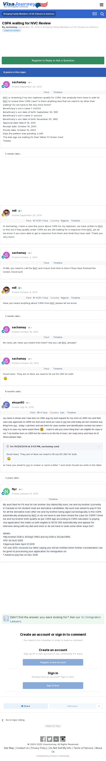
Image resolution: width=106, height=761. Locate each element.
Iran (62, 412)
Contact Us (22, 747)
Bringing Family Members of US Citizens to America (70, 27)
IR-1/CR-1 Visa (40, 220)
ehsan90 (18, 402)
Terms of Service (83, 747)
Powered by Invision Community (53, 756)
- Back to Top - (53, 726)
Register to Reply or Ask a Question (53, 60)
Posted (27, 86)
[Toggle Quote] (7, 446)
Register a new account (53, 662)
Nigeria (65, 220)
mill (14, 210)
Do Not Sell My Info (60, 747)
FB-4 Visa (42, 412)
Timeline (57, 92)
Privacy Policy (39, 747)
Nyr (14, 489)
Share (25, 706)
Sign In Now (53, 685)
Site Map (9, 747)
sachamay (11, 27)
